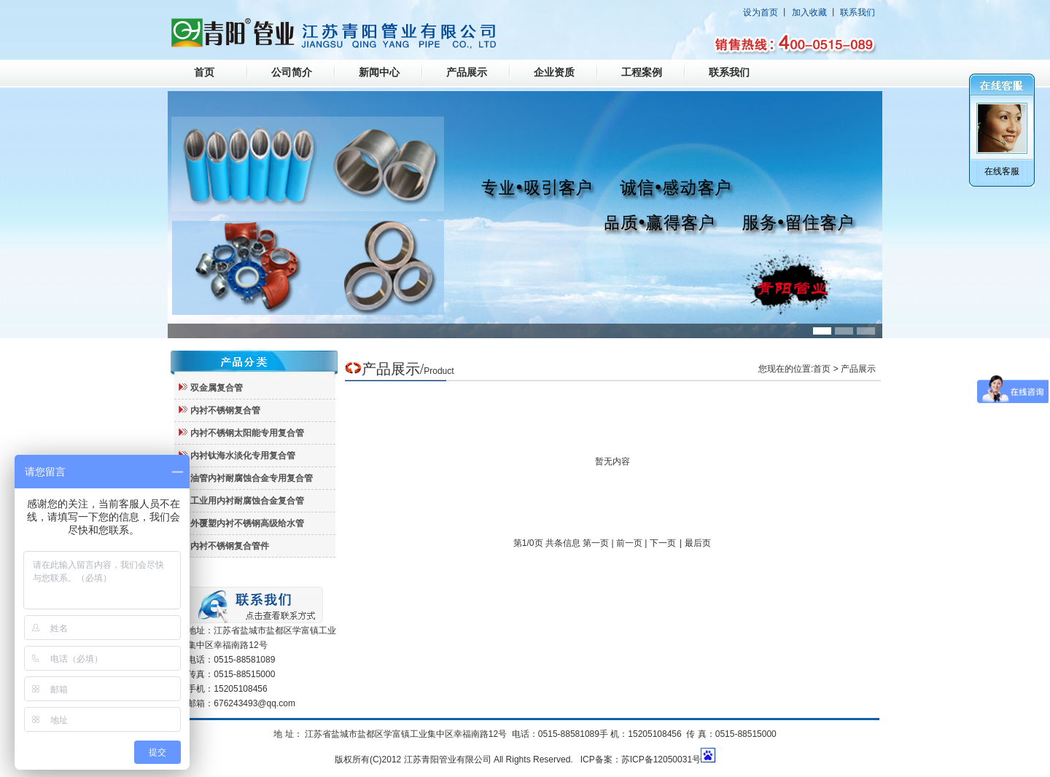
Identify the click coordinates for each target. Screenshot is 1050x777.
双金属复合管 (216, 388)
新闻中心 (379, 72)
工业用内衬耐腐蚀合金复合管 (247, 501)
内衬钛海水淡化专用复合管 (242, 455)
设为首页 (760, 12)
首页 (204, 72)
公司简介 (291, 72)
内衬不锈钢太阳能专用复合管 (247, 433)
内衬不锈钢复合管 (225, 410)
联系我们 (857, 12)
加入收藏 (809, 12)
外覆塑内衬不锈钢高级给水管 (247, 523)
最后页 (698, 543)
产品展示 (466, 72)
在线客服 (1001, 171)
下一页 (663, 543)
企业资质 (554, 72)
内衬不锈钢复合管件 (229, 546)
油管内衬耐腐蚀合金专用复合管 (251, 478)
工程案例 (641, 72)
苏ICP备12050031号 (661, 759)
